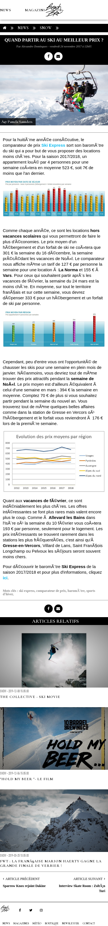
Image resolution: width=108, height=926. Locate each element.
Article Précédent (22, 879)
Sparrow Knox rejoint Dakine (24, 886)
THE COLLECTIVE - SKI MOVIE (30, 697)
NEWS (5, 10)
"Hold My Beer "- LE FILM (26, 779)
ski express (27, 591)
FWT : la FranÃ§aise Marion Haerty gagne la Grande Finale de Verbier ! (51, 863)
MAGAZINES (36, 10)
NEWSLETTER (70, 923)
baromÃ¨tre (76, 591)
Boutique (30, 49)
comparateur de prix (51, 591)
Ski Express (53, 145)
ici (5, 577)
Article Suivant (88, 879)
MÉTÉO (6, 49)
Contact (89, 923)
